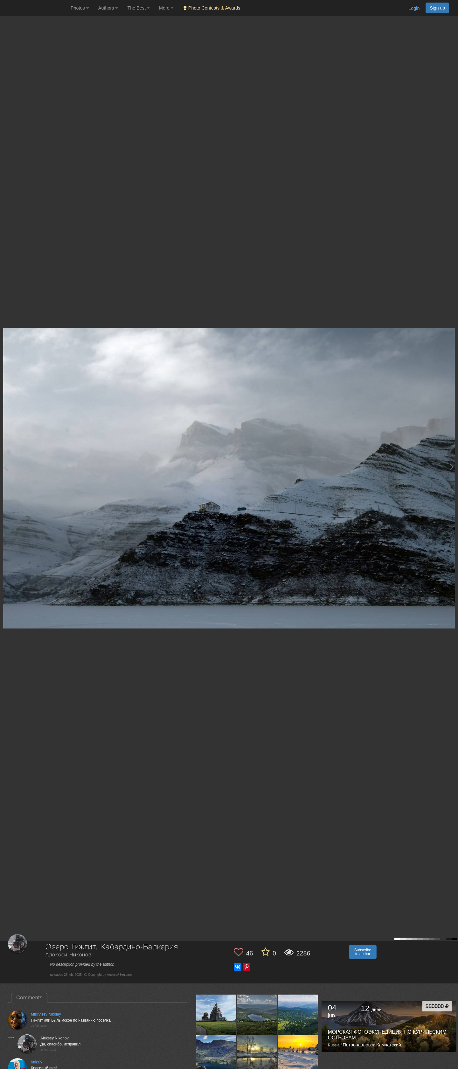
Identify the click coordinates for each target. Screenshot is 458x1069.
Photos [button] (80, 8)
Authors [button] (108, 8)
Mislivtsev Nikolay (46, 1014)
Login (414, 8)
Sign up (437, 8)
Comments (29, 998)
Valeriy (36, 1062)
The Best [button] (138, 8)
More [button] (166, 8)
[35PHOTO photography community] (34, 8)
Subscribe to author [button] (362, 952)
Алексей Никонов (68, 955)
